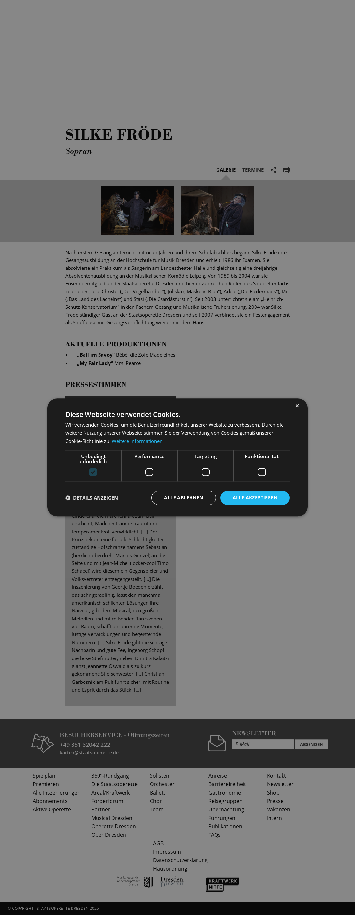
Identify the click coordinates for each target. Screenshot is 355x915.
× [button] (297, 406)
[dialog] (177, 457)
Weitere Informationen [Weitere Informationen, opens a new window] (137, 441)
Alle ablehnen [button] (183, 498)
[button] (91, 498)
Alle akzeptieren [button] (255, 498)
